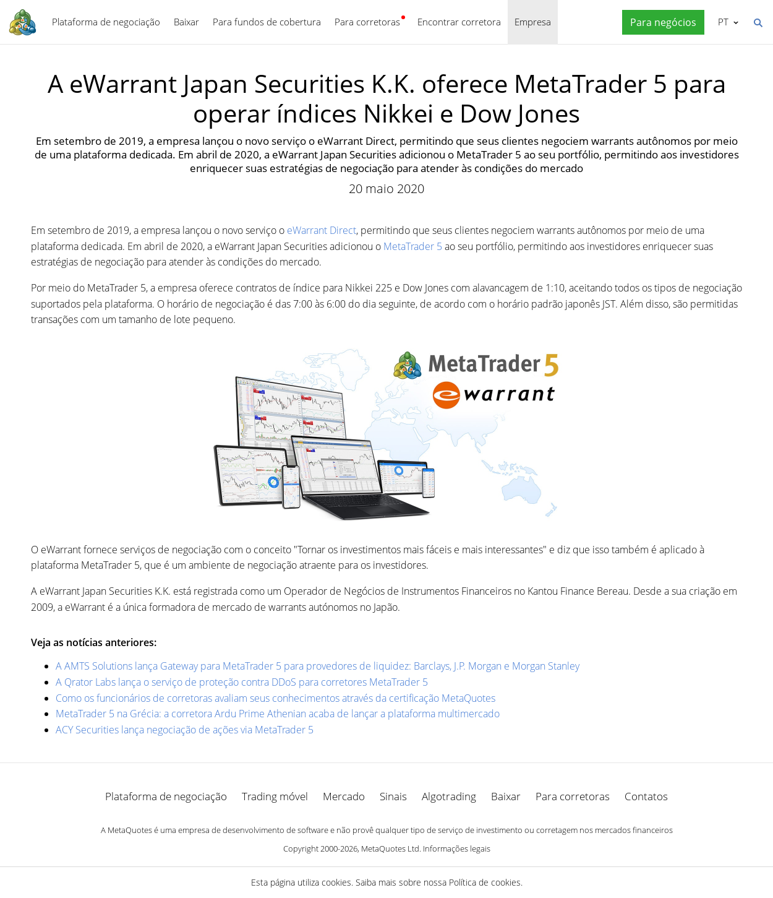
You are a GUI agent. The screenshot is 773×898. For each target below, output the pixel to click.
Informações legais (456, 848)
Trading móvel (275, 796)
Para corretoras (367, 21)
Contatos (646, 796)
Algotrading (449, 796)
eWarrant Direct (321, 230)
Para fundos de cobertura (267, 21)
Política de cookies (485, 882)
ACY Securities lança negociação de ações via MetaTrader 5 (185, 729)
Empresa (533, 21)
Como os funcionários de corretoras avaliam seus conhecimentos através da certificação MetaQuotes (275, 698)
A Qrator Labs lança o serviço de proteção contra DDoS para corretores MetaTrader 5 (242, 682)
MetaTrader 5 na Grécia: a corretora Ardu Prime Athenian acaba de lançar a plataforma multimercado (278, 713)
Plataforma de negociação (106, 21)
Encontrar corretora (459, 21)
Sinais (393, 796)
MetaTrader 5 (412, 246)
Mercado (344, 796)
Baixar (186, 21)
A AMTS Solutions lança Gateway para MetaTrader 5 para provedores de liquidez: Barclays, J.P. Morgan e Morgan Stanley (317, 666)
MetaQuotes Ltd (390, 848)
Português (722, 21)
